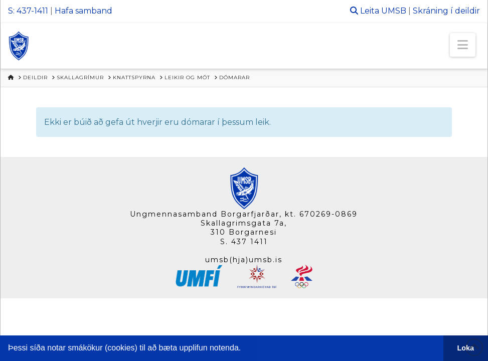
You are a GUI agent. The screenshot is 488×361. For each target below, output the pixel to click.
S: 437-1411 (28, 11)
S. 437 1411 (244, 241)
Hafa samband (83, 11)
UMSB (393, 11)
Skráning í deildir (446, 11)
